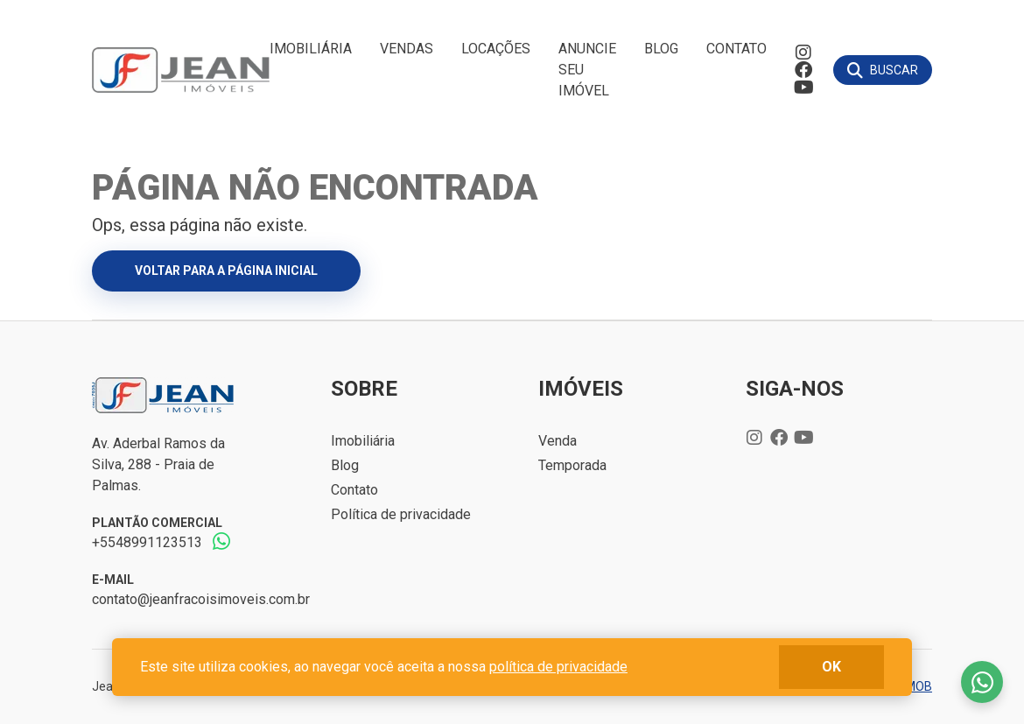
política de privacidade (558, 666)
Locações (495, 48)
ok (831, 666)
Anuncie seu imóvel (587, 69)
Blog (661, 48)
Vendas (406, 48)
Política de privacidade (401, 514)
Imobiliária (311, 48)
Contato (736, 48)
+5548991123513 (147, 542)
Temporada (572, 465)
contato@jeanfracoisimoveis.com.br (201, 599)
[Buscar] (882, 70)
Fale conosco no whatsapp (982, 682)
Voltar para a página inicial (226, 271)
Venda (557, 440)
